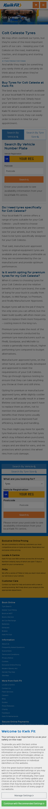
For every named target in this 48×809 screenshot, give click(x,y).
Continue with (24, 803)
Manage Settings (24, 795)
